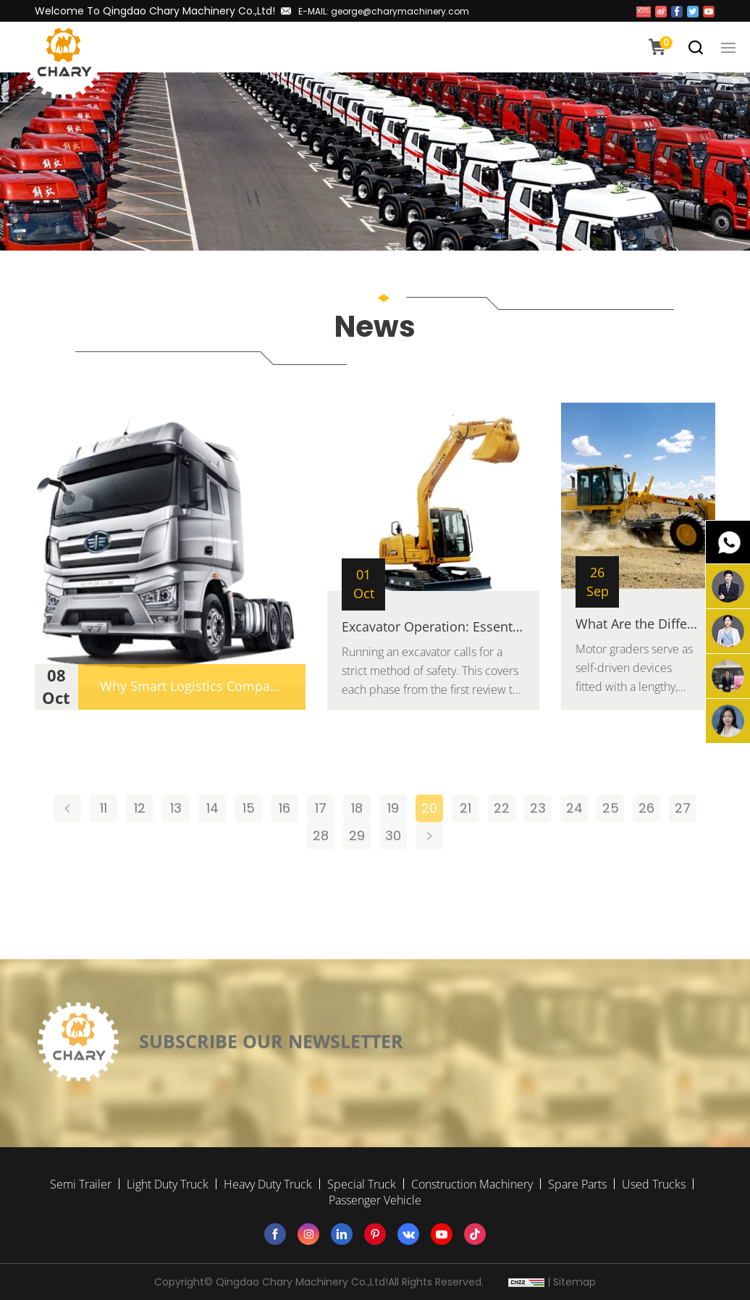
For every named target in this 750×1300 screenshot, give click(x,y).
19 (393, 835)
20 (429, 835)
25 (610, 835)
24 (574, 835)
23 (538, 835)
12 (140, 835)
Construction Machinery (472, 1184)
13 (176, 835)
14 (212, 835)
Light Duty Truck (167, 1184)
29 (357, 862)
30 (393, 862)
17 (320, 835)
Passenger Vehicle (375, 1200)
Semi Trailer (80, 1184)
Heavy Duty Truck (268, 1184)
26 (646, 835)
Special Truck (361, 1184)
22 (502, 835)
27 (683, 835)
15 (249, 835)
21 (465, 835)
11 (103, 835)
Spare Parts (577, 1184)
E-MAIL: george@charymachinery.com (383, 11)
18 (357, 835)
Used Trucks (654, 1184)
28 (321, 862)
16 (284, 835)
